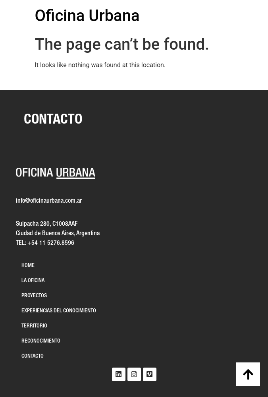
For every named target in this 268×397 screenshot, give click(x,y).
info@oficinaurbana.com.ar (49, 201)
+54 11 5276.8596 (50, 243)
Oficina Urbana (87, 15)
